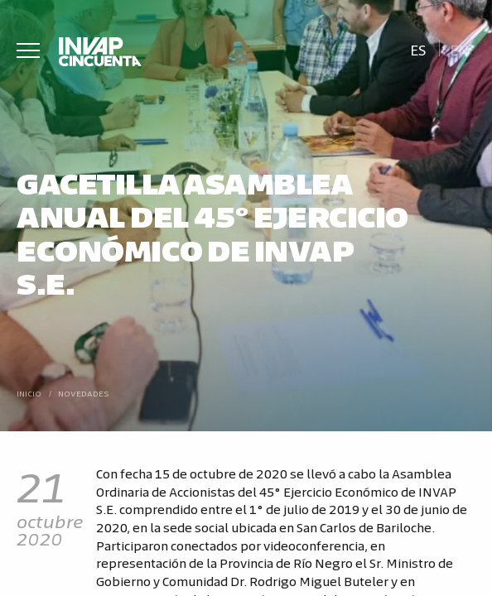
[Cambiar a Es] (418, 48)
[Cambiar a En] (460, 48)
